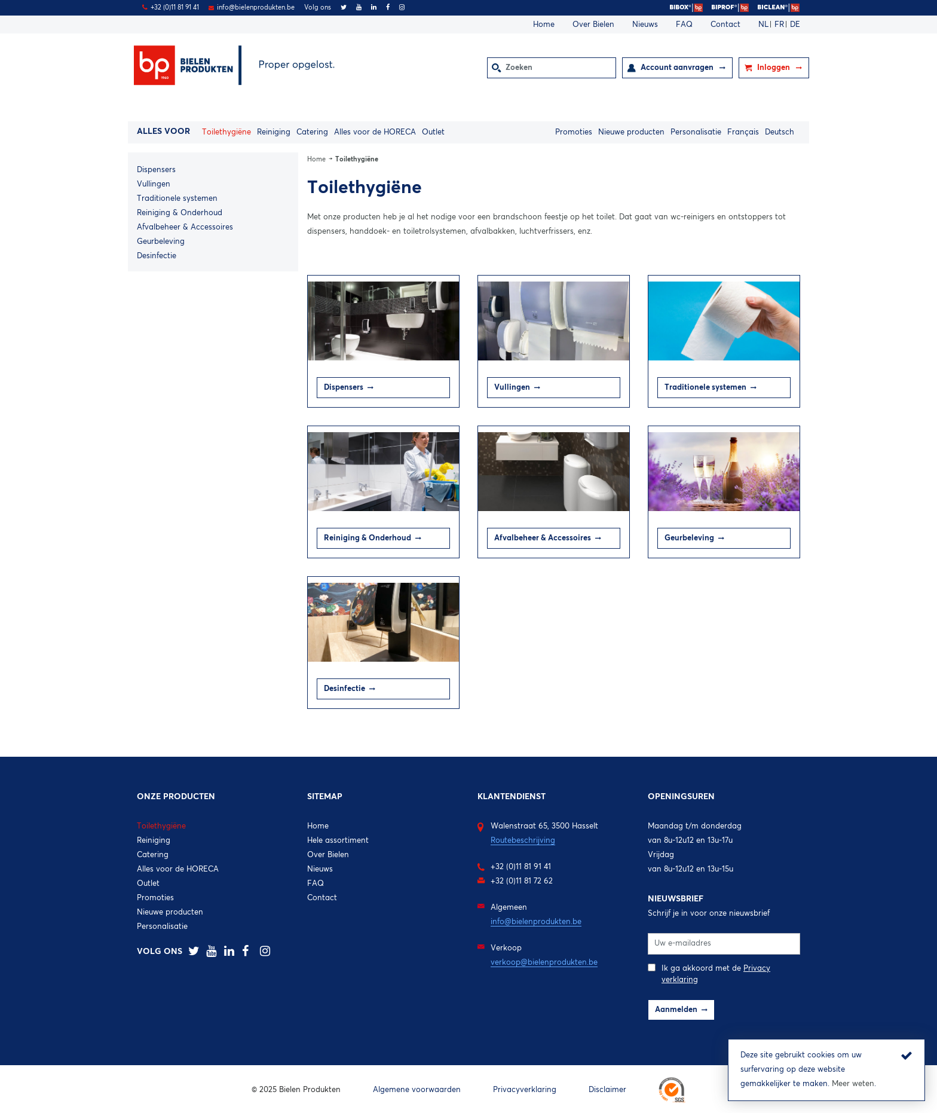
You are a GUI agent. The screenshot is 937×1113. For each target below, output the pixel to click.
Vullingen (153, 184)
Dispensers (156, 170)
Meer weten (853, 1084)
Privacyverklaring (524, 1090)
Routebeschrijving (523, 841)
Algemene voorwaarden (417, 1090)
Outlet (433, 132)
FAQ (684, 25)
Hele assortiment (338, 841)
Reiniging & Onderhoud (179, 213)
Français (743, 132)
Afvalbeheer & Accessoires (185, 227)
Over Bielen (593, 25)
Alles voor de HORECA (375, 132)
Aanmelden (676, 1010)
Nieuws (645, 25)
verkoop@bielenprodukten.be (544, 963)
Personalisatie (695, 132)
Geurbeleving (161, 242)
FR (780, 25)
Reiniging (273, 132)
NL (764, 25)
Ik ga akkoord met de (709, 973)
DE (795, 25)
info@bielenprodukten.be (256, 7)
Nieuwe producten (631, 132)
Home (544, 25)
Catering (312, 132)
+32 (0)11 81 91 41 (175, 7)
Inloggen (774, 68)
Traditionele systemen (177, 199)
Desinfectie (156, 256)
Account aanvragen (678, 68)
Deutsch (779, 132)
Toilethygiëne (226, 132)
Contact (725, 25)
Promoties (573, 132)
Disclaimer (607, 1090)
